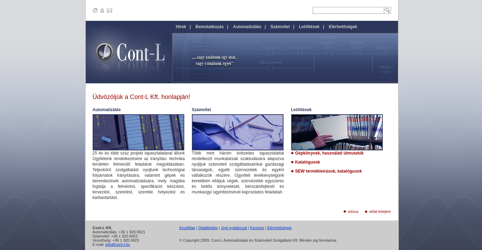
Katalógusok (305, 162)
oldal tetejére (378, 211)
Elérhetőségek (279, 228)
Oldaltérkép (208, 228)
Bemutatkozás (209, 26)
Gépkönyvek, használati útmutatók (327, 153)
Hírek (181, 26)
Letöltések (309, 26)
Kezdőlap (187, 228)
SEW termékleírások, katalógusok (326, 171)
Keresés (257, 228)
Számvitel (279, 26)
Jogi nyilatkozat (234, 228)
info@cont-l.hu (117, 244)
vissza (351, 211)
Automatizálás (247, 26)
